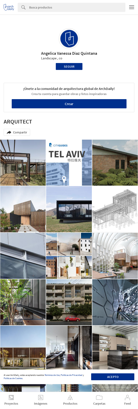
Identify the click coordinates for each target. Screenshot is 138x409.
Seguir (69, 66)
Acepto (112, 377)
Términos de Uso (52, 375)
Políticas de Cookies (13, 378)
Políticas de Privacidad (71, 375)
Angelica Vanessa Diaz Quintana (69, 53)
